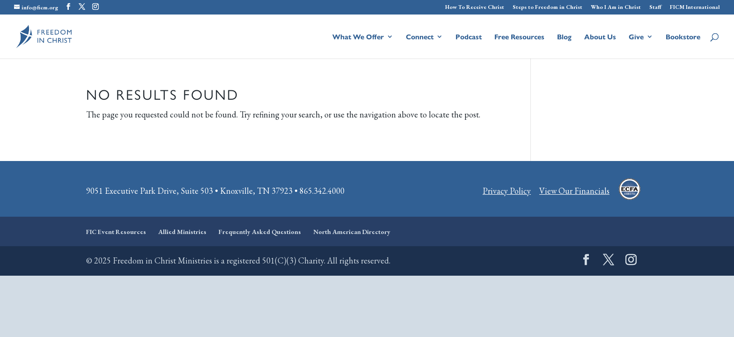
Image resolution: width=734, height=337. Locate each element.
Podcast (468, 37)
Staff (655, 7)
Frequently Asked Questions (260, 231)
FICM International (695, 7)
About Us (600, 37)
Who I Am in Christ (616, 7)
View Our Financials (574, 190)
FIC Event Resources (116, 231)
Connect (419, 37)
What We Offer (358, 37)
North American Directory (351, 231)
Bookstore (683, 37)
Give (636, 37)
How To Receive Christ (474, 7)
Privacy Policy (507, 190)
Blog (564, 37)
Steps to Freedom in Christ (547, 7)
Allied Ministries (182, 231)
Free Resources (519, 37)
